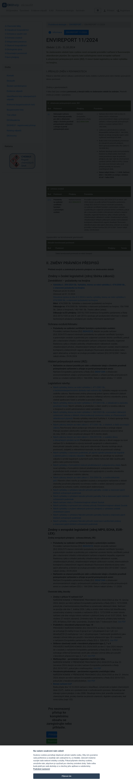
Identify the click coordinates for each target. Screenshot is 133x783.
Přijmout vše (66, 776)
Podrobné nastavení (41, 769)
